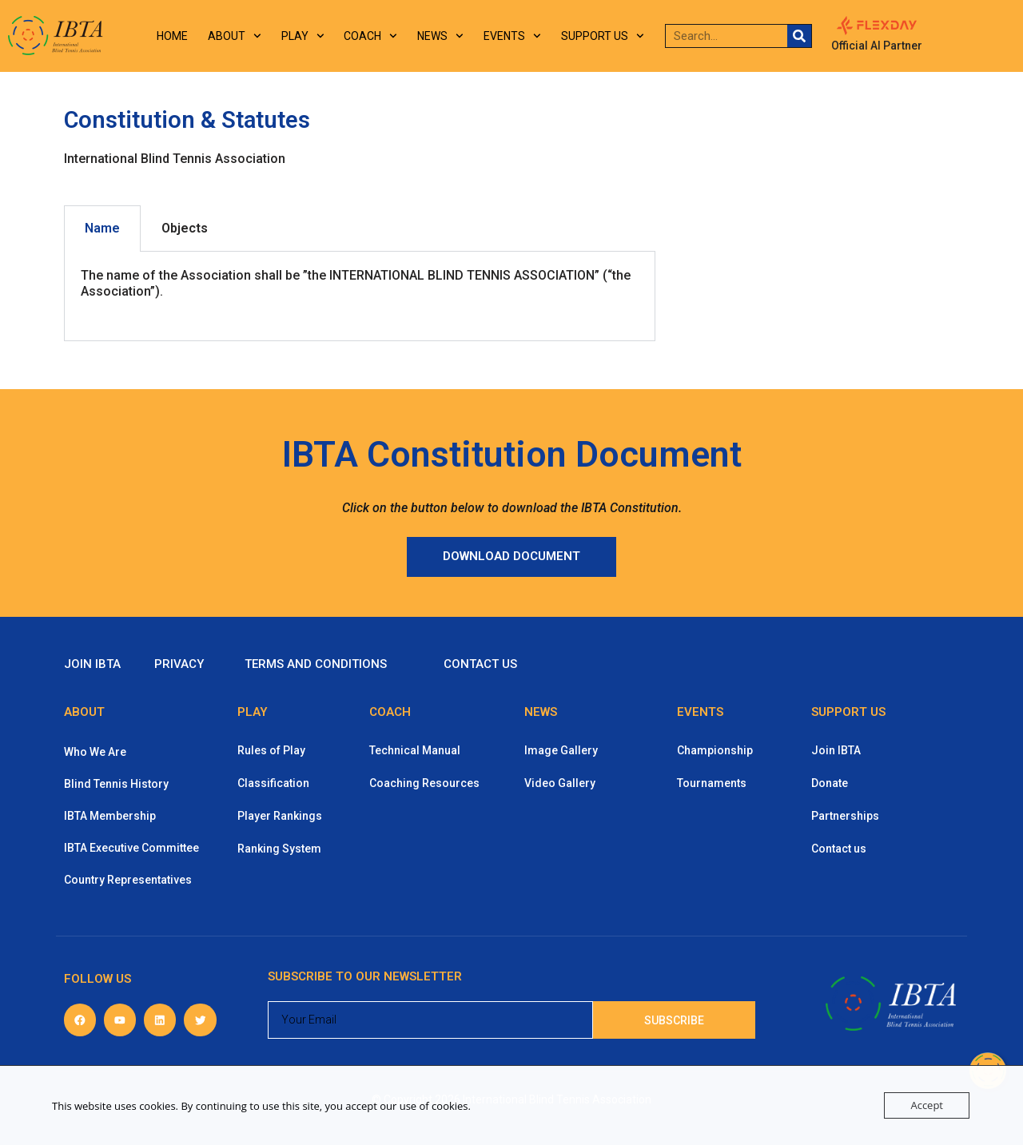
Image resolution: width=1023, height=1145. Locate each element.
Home (172, 36)
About (234, 36)
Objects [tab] (184, 228)
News (440, 36)
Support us (602, 36)
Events (512, 36)
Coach (370, 36)
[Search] (799, 36)
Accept (926, 1105)
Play (302, 36)
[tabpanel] (359, 297)
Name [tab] (102, 228)
